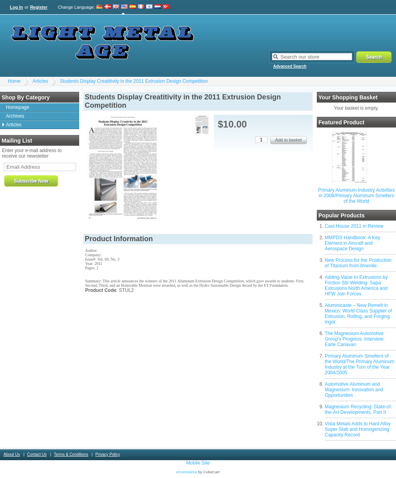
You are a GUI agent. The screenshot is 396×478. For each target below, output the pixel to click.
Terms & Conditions (71, 454)
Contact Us (36, 454)
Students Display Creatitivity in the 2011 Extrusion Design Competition (134, 81)
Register (39, 7)
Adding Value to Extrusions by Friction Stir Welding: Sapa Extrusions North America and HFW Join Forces (356, 285)
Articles (40, 81)
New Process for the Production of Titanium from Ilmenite (358, 263)
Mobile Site (197, 463)
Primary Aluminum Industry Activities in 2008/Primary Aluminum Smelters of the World (356, 195)
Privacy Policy (107, 454)
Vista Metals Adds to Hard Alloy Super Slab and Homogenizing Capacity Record (358, 429)
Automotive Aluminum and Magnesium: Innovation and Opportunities (354, 389)
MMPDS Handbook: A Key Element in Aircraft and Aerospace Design (352, 243)
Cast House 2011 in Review (354, 226)
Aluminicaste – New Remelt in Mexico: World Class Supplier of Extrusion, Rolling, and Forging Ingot (358, 314)
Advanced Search (290, 66)
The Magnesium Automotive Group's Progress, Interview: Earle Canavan (355, 339)
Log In (16, 7)
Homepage (17, 107)
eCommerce (187, 472)
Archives (15, 116)
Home (14, 81)
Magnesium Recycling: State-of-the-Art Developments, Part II (358, 409)
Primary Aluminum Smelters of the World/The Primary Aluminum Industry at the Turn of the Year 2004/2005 (359, 364)
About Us (12, 454)
